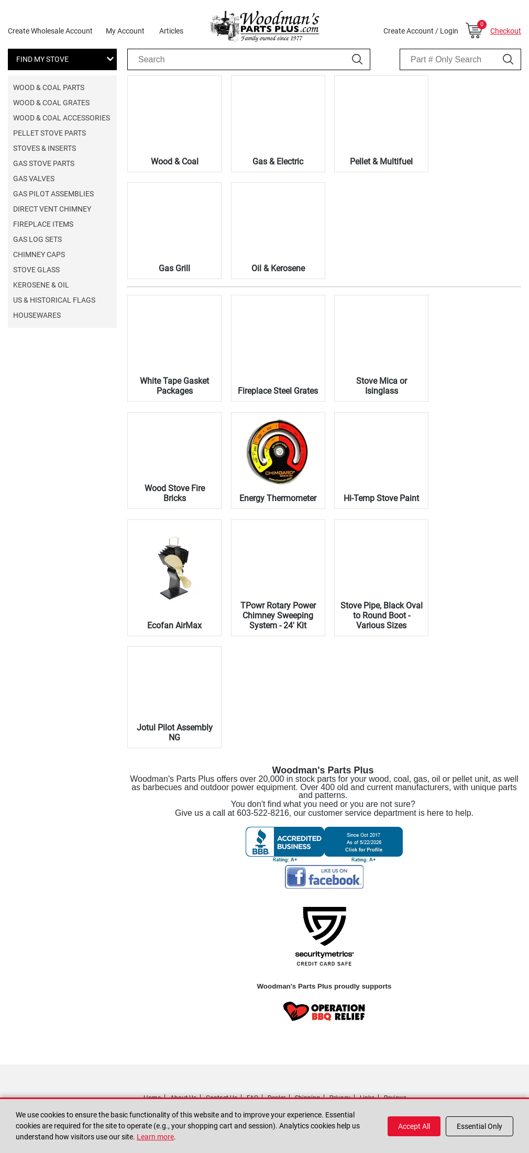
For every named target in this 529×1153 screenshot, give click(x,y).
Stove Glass (36, 269)
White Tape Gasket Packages (174, 386)
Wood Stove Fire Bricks (175, 493)
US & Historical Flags (54, 300)
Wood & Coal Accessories (61, 118)
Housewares (37, 315)
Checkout (505, 31)
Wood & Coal (175, 162)
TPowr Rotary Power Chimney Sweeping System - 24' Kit (278, 615)
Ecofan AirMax (174, 625)
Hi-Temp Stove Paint (381, 498)
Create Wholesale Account (50, 31)
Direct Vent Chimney (52, 209)
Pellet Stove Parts (49, 133)
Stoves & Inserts (44, 148)
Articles (171, 31)
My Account (125, 31)
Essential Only (479, 1126)
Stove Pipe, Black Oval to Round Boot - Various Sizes (381, 615)
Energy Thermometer (277, 498)
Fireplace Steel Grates (278, 391)
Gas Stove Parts (43, 163)
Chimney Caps (39, 254)
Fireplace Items (43, 224)
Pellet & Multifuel (381, 162)
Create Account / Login (420, 31)
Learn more (155, 1137)
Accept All (414, 1126)
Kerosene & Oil (41, 285)
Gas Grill (174, 268)
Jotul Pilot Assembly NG (175, 732)
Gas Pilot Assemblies (53, 194)
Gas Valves (33, 178)
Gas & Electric (277, 162)
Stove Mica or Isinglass (381, 386)
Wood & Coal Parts (48, 87)
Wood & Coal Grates (51, 102)
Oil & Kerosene (278, 268)
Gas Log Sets (37, 239)
